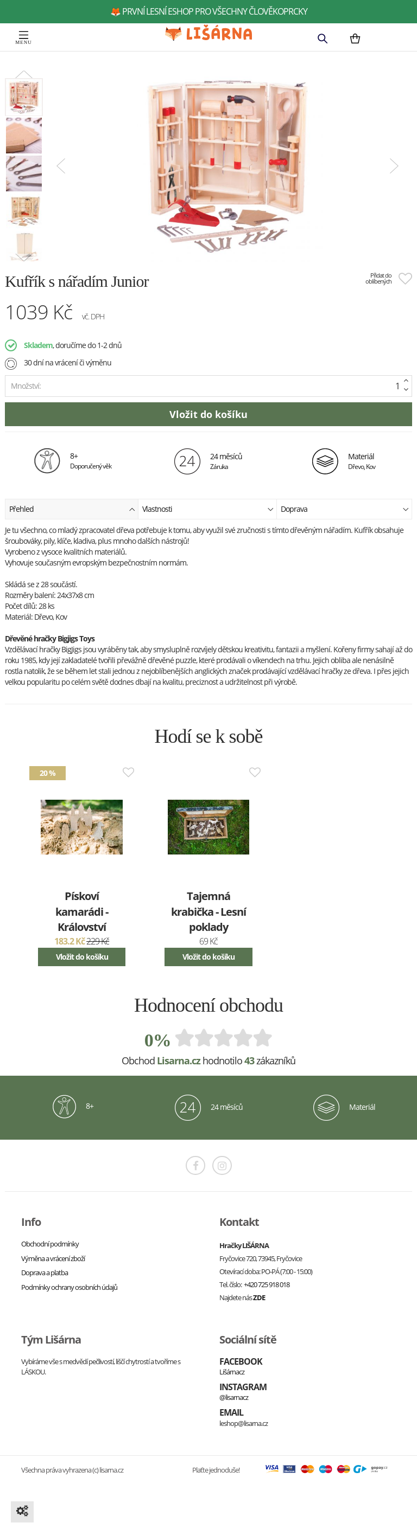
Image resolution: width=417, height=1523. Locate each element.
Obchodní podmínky (50, 1244)
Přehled (72, 508)
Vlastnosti (208, 508)
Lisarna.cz (178, 1060)
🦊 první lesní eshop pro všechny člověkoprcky (208, 11)
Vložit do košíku (82, 957)
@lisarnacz (233, 1397)
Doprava (345, 508)
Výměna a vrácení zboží (53, 1258)
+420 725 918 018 (266, 1284)
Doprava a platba (44, 1272)
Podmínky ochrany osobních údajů (69, 1287)
